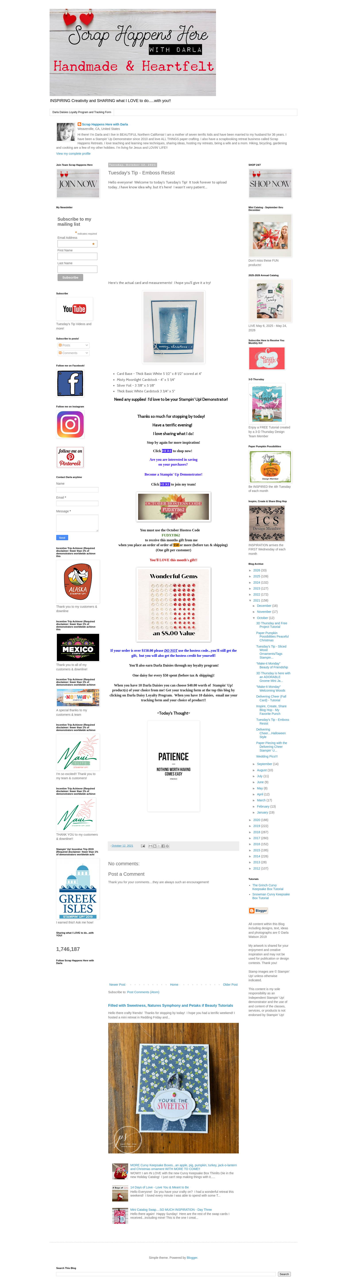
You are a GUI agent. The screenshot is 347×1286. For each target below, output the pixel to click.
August (262, 770)
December (264, 605)
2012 (257, 868)
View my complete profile (73, 153)
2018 (257, 832)
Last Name (65, 263)
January (263, 812)
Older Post (230, 984)
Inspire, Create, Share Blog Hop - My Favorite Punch (271, 709)
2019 (257, 826)
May (260, 788)
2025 (257, 576)
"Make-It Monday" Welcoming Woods (270, 688)
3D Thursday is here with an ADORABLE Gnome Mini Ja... (273, 677)
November (264, 611)
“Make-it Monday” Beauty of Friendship (272, 665)
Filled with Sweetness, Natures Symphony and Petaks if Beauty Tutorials (170, 1005)
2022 (257, 594)
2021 (257, 600)
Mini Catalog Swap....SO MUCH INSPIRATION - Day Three (171, 1209)
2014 (257, 856)
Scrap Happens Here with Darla (105, 124)
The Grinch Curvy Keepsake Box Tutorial (268, 887)
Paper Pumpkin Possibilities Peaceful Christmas (272, 636)
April (260, 794)
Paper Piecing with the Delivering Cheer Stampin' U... (271, 746)
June (260, 782)
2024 (257, 582)
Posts (64, 345)
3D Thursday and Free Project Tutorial (271, 625)
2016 (257, 844)
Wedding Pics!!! (267, 756)
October (263, 618)
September (265, 764)
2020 (257, 820)
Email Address (76, 237)
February (263, 806)
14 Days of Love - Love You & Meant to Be (159, 1187)
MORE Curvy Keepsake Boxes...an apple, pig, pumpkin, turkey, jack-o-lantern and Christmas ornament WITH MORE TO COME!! (183, 1167)
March (261, 800)
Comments (68, 353)
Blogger (192, 1257)
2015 (257, 850)
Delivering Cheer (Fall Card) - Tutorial (271, 698)
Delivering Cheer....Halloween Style (271, 733)
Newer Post (117, 984)
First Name (65, 250)
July (260, 776)
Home (174, 984)
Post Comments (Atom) (143, 992)
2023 (257, 588)
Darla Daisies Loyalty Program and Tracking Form (81, 112)
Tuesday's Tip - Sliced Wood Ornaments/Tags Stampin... (271, 652)
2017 (257, 838)
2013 (257, 862)
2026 (257, 570)
